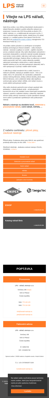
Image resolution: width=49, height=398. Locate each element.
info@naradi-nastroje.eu (24, 311)
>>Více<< (14, 149)
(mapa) (29, 290)
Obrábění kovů (24, 157)
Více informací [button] (16, 386)
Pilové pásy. (8, 140)
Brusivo (24, 175)
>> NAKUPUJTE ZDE (39, 210)
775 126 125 (26, 302)
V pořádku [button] (27, 391)
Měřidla (24, 170)
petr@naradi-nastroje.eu (24, 314)
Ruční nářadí (24, 166)
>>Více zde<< (31, 142)
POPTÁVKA (24, 268)
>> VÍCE (42, 241)
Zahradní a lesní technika (24, 180)
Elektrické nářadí (24, 161)
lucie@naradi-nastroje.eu (24, 369)
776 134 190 (26, 305)
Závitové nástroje (10, 147)
